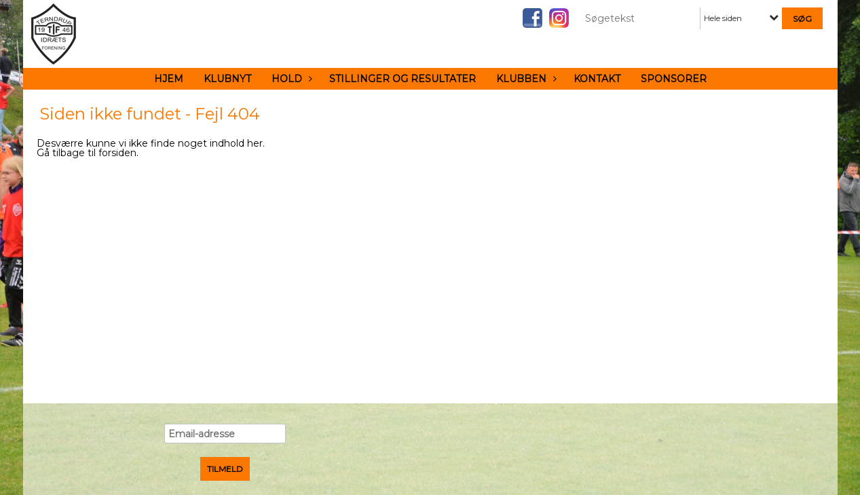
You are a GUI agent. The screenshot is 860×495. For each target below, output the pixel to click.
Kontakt (597, 79)
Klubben (524, 79)
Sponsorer (674, 79)
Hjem (168, 79)
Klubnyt (227, 79)
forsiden (117, 153)
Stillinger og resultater (402, 79)
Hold (290, 79)
